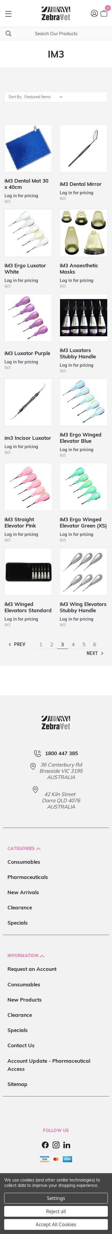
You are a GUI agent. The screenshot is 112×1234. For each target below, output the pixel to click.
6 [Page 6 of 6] (94, 644)
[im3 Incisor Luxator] (28, 402)
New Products (24, 1000)
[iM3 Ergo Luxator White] (28, 233)
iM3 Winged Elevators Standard (28, 607)
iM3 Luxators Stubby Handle (78, 353)
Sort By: (15, 96)
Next (95, 653)
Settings (56, 1198)
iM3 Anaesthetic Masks (79, 268)
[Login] (94, 13)
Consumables (23, 862)
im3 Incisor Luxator (27, 438)
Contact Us (21, 1045)
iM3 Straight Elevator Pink (20, 522)
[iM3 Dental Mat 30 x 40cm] (28, 148)
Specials (17, 923)
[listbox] (45, 97)
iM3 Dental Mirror (81, 184)
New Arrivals (23, 892)
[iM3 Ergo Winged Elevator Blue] (83, 402)
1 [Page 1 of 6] (40, 644)
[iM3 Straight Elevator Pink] (28, 486)
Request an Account (31, 969)
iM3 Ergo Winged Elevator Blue (81, 437)
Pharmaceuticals (27, 877)
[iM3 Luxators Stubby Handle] (83, 317)
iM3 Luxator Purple (27, 353)
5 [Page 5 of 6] (83, 644)
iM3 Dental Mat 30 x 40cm (26, 184)
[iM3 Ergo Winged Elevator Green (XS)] (83, 486)
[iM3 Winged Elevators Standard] (28, 571)
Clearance (19, 907)
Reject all (56, 1211)
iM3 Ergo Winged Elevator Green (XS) (83, 522)
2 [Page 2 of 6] (51, 644)
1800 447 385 (61, 753)
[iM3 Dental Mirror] (83, 148)
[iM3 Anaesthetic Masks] (83, 233)
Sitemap (17, 1084)
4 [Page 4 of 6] (73, 644)
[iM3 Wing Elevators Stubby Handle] (83, 571)
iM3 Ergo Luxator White (25, 268)
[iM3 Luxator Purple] (28, 317)
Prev (16, 644)
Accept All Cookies (56, 1224)
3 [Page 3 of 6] (62, 644)
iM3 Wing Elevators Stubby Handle (83, 607)
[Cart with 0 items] (103, 13)
